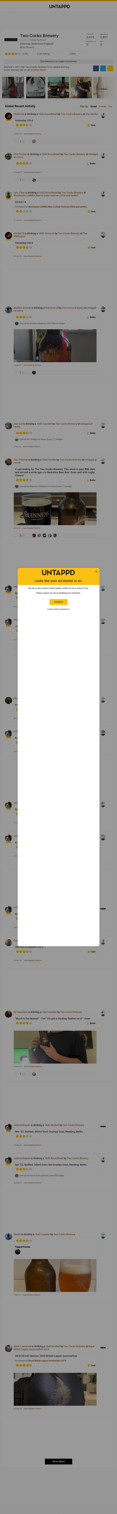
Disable (58, 602)
